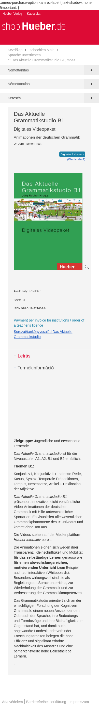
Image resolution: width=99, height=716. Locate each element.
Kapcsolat (33, 13)
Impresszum (79, 702)
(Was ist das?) (76, 159)
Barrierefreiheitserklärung (46, 702)
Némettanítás (18, 70)
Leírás (22, 356)
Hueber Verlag (12, 13)
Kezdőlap (15, 50)
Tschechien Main (41, 50)
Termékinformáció (34, 367)
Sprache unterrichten (24, 55)
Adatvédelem (12, 702)
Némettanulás (19, 84)
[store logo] (34, 26)
